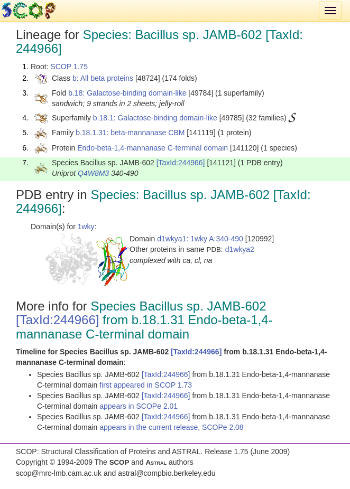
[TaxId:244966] (180, 162)
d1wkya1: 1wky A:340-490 (200, 238)
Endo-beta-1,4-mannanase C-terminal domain (152, 148)
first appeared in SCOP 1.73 (145, 385)
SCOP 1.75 (69, 66)
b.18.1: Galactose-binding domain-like (155, 118)
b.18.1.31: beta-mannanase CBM (130, 132)
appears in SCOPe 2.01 (138, 406)
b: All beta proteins (102, 78)
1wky (86, 226)
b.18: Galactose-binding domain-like (127, 93)
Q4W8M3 (93, 173)
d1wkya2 (239, 249)
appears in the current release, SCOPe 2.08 (171, 427)
